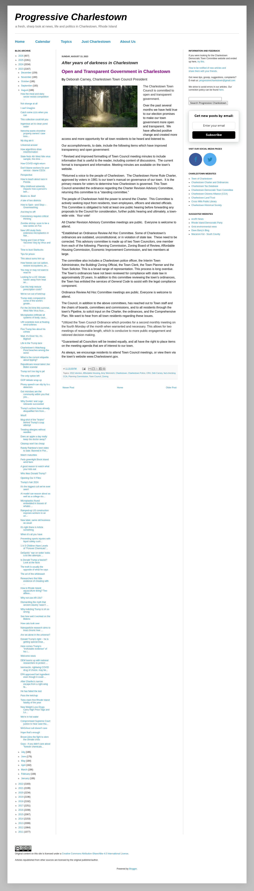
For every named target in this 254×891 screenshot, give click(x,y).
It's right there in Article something (32, 528)
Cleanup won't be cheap (32, 443)
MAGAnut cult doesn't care (34, 728)
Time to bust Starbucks (32, 250)
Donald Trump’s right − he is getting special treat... (35, 640)
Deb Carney (157, 373)
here (221, 90)
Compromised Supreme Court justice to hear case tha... (35, 722)
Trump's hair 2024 (29, 482)
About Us (128, 42)
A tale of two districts (31, 200)
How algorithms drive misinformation (31, 150)
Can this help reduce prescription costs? (31, 288)
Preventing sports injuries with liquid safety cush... (35, 540)
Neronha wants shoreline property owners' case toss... (33, 134)
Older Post (171, 387)
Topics (66, 42)
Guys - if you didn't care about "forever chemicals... (35, 745)
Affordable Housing (91, 373)
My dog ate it (27, 140)
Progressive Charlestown (71, 17)
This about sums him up (32, 258)
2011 (21, 832)
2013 (21, 823)
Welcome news (28, 656)
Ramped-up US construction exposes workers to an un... (35, 513)
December (26, 72)
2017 (21, 805)
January (25, 778)
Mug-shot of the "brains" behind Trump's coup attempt (32, 422)
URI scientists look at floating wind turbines (35, 323)
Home (20, 42)
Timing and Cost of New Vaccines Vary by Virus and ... (35, 243)
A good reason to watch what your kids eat (35, 467)
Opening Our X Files (31, 478)
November (26, 77)
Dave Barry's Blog (200, 230)
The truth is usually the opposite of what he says (34, 568)
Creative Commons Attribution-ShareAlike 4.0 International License (95, 853)
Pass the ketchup (29, 695)
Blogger (133, 868)
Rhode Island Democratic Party (206, 222)
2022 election (76, 373)
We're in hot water (29, 716)
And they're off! (28, 212)
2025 (21, 60)
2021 (21, 788)
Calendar (42, 42)
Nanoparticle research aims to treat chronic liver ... (35, 629)
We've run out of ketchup (33, 294)
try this (200, 61)
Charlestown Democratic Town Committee (212, 190)
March (24, 769)
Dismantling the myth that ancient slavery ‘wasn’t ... (34, 603)
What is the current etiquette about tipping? (35, 358)
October (25, 81)
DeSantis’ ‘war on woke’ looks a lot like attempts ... (35, 554)
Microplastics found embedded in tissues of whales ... (33, 503)
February (26, 774)
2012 (21, 827)
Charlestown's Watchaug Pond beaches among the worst (35, 350)
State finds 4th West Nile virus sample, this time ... (35, 157)
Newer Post (68, 387)
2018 (21, 801)
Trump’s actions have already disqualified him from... (35, 409)
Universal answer (29, 145)
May (23, 761)
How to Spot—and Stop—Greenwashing (33, 206)
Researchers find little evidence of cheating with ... (35, 581)
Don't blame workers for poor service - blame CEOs (35, 169)
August (25, 90)
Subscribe (214, 135)
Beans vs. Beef (28, 196)
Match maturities (29, 455)
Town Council (95, 376)
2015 (21, 814)
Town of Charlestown (201, 178)
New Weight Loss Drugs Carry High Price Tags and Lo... (35, 710)
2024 (21, 64)
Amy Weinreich (107, 373)
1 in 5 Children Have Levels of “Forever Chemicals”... (34, 547)
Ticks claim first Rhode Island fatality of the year (35, 701)
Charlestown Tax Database (204, 186)
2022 (21, 784)
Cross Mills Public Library (204, 201)
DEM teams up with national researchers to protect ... (34, 661)
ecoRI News (197, 219)
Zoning (105, 376)
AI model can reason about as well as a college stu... (35, 495)
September (27, 85)
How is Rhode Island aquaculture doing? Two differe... (34, 591)
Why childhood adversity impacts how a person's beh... (34, 189)
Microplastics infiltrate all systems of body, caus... (34, 316)
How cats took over (30, 623)
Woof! (23, 415)
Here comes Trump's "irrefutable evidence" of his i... (34, 649)
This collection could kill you (34, 119)
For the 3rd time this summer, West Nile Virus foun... (35, 309)
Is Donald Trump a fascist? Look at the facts (34, 561)
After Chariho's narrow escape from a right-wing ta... (34, 684)
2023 (21, 69)
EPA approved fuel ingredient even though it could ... (35, 675)
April (23, 765)
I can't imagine (28, 108)
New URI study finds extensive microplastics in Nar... (35, 233)
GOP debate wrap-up (31, 380)
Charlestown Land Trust (203, 197)
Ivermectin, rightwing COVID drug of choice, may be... (35, 668)
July (23, 752)
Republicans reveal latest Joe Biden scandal (35, 365)
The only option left (30, 376)
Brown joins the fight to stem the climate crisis (35, 738)
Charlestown (121, 373)
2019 (21, 797)
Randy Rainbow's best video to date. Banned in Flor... (35, 449)
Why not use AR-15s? (31, 598)
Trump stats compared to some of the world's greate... (33, 301)
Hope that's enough (30, 732)
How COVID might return (33, 163)
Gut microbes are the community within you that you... (35, 394)
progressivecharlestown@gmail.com (217, 80)
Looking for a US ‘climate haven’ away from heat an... (33, 280)
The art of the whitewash (33, 574)
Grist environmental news (204, 226)
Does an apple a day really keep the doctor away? (34, 437)
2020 (21, 792)
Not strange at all (29, 103)
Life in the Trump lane (31, 343)
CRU (148, 373)
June (24, 756)
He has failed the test (31, 691)
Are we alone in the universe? (35, 635)
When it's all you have (31, 534)
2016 (21, 810)
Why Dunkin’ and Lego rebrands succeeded (32, 402)
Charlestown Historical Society (206, 205)
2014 (21, 818)
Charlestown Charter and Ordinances (209, 182)
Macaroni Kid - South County (205, 234)
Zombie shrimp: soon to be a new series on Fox (35, 224)
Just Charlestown (96, 42)
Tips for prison (28, 254)
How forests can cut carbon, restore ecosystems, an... (34, 264)
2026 (21, 56)
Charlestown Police (136, 373)
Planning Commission (78, 376)
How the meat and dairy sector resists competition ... (35, 97)
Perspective (26, 175)
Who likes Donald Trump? (33, 473)
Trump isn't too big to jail (33, 371)
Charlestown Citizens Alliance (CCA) (209, 194)
